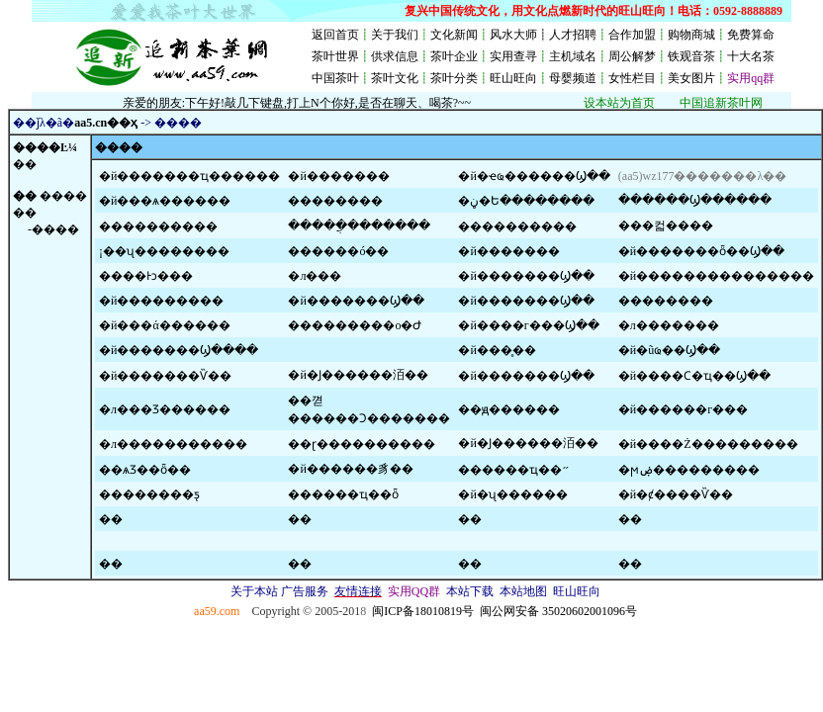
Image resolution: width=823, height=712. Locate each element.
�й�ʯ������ (512, 494)
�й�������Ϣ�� (526, 276)
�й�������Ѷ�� (165, 376)
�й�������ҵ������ (189, 176)
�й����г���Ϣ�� (528, 325)
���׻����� (335, 201)
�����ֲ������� (359, 225)
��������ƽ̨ (149, 494)
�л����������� (173, 444)
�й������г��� (683, 409)
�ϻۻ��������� (689, 470)
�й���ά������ (164, 325)
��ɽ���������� (361, 444)
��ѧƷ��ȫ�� (145, 470)
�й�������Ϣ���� (178, 350)
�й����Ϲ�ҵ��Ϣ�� (694, 376)
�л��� (314, 276)
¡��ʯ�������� (164, 251)
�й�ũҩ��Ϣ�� (669, 350)
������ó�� (338, 251)
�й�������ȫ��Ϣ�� (701, 251)
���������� (158, 226)
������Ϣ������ (695, 200)
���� (63, 196)
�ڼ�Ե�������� (526, 201)
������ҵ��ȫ (343, 494)
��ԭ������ (509, 409)
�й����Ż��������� (708, 444)
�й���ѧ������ (164, 201)
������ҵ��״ (514, 470)
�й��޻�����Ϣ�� (526, 376)
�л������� (668, 325)
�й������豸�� (350, 469)
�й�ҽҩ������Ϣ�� (533, 176)
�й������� (338, 176)
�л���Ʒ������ (164, 409)
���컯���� (665, 225)
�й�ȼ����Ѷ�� (675, 494)
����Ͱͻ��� (146, 276)
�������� (665, 301)
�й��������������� (716, 276)
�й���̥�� (496, 350)
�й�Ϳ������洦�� (357, 375)
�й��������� (161, 301)
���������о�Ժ (354, 325)
